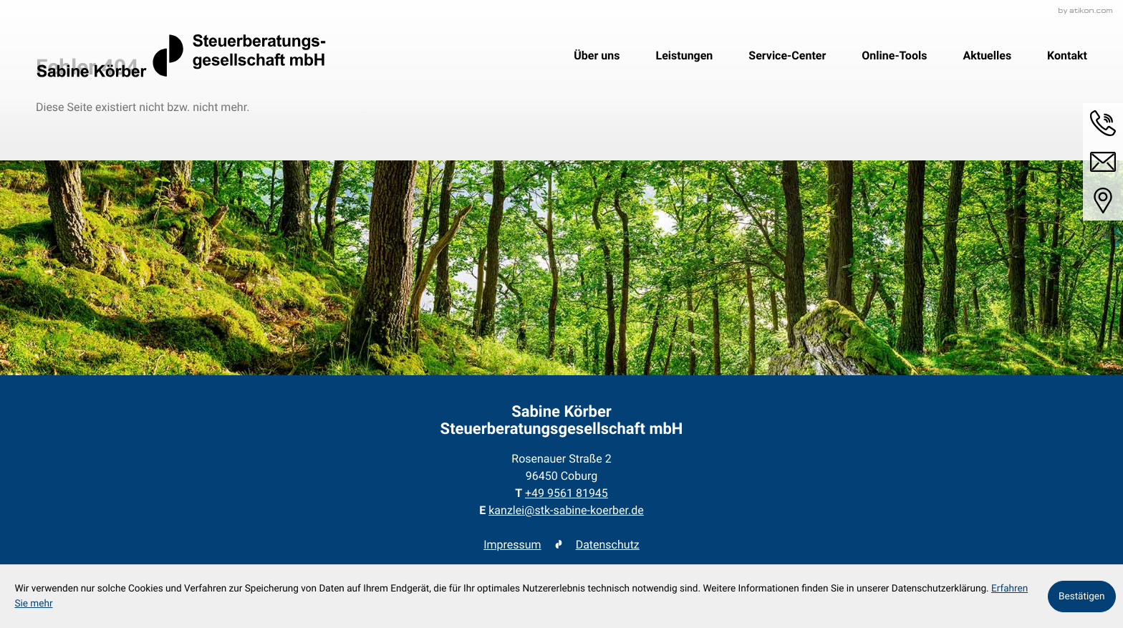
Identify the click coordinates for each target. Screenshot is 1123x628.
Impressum (512, 544)
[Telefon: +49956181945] (566, 493)
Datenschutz (608, 544)
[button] (1103, 123)
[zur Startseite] (181, 55)
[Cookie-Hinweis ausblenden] (1082, 596)
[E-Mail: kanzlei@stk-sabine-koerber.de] (1103, 162)
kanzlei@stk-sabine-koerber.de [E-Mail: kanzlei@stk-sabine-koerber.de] (565, 510)
